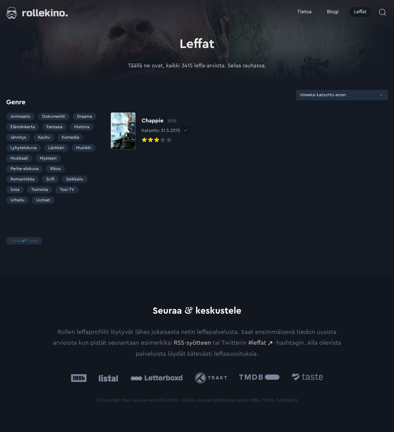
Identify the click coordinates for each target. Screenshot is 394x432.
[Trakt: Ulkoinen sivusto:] (212, 378)
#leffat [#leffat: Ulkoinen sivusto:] (257, 343)
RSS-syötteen (192, 343)
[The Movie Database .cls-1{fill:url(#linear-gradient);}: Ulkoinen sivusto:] (259, 378)
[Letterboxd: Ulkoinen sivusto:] (156, 377)
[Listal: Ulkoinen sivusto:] (107, 378)
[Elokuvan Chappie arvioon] (145, 131)
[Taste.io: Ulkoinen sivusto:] (307, 378)
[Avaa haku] (382, 12)
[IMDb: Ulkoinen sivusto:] (79, 378)
